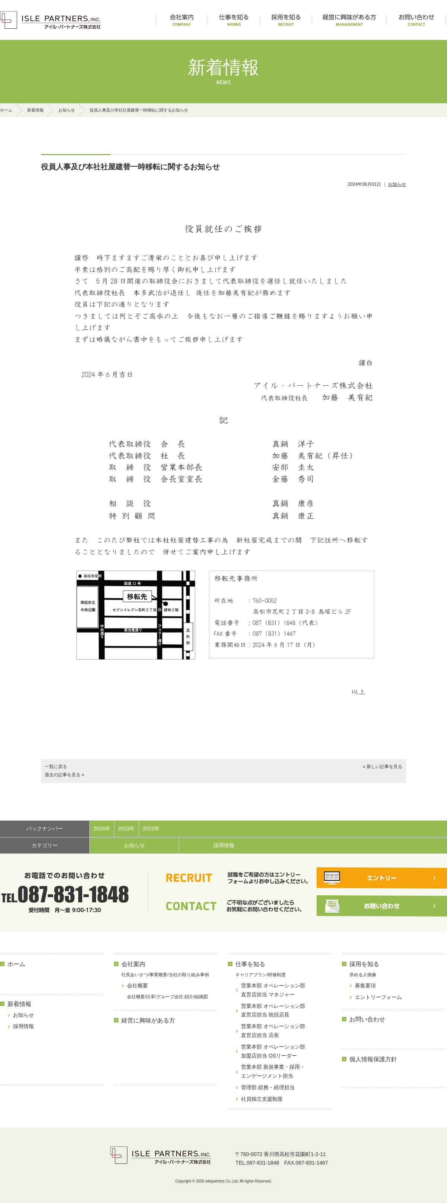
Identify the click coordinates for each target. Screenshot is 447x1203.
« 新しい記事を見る (382, 766)
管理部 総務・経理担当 (268, 1087)
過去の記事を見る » (64, 774)
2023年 (126, 828)
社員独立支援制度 (262, 1099)
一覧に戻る (56, 766)
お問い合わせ (367, 1019)
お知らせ (66, 110)
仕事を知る (250, 964)
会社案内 (133, 964)
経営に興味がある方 (148, 1020)
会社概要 (137, 986)
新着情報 (35, 110)
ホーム (6, 110)
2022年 (151, 828)
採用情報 (223, 845)
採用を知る (364, 964)
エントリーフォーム (378, 997)
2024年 (101, 828)
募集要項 (365, 986)
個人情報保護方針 (373, 1059)
